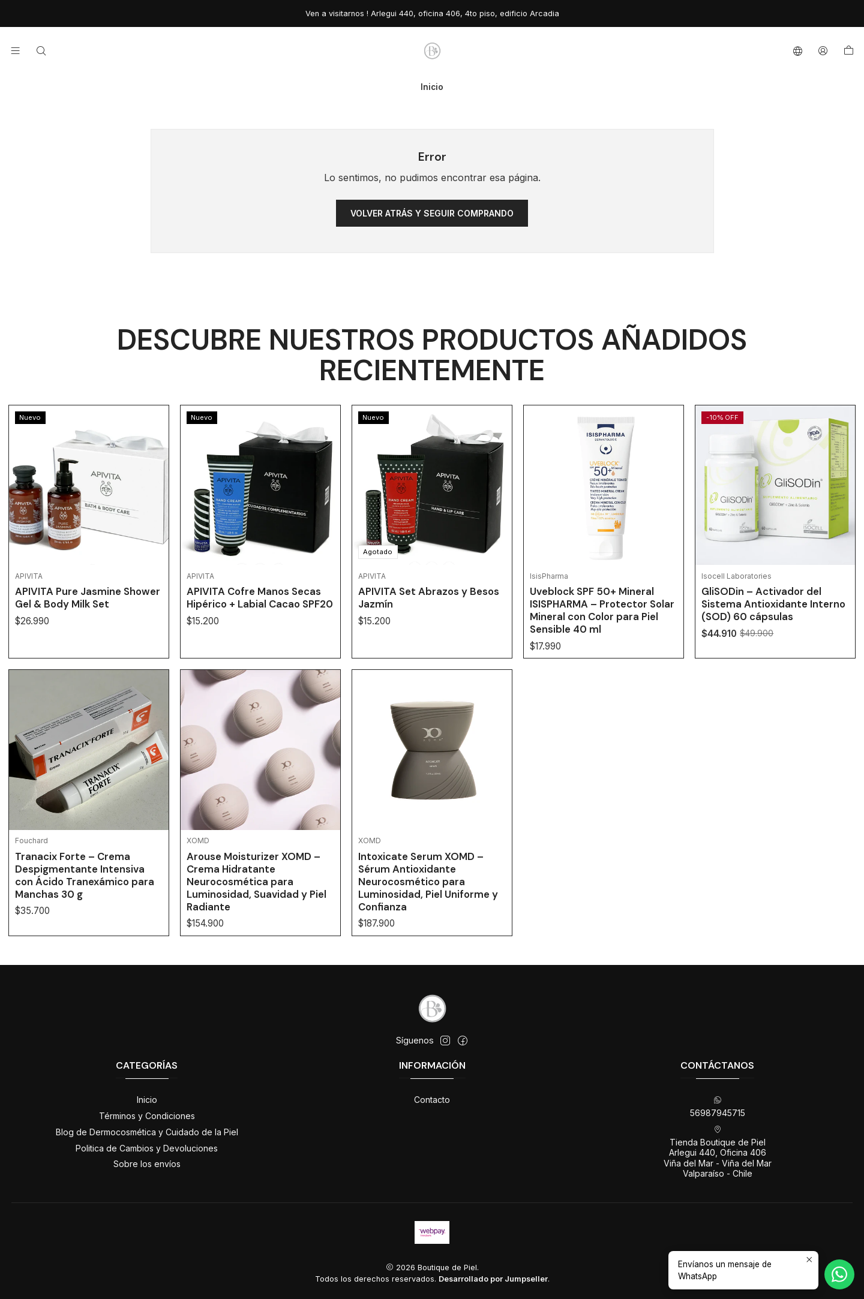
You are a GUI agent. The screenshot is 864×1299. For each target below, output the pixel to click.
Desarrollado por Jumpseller (493, 1278)
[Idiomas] (798, 50)
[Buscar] (40, 50)
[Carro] (849, 51)
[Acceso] (823, 50)
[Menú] (15, 50)
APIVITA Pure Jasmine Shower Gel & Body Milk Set (87, 650)
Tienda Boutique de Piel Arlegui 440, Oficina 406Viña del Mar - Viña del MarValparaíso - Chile (718, 1152)
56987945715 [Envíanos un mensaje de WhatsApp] (717, 1107)
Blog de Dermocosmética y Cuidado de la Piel (147, 1132)
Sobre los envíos (147, 1164)
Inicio (147, 1099)
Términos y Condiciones (147, 1116)
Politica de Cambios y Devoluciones (147, 1148)
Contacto (432, 1099)
